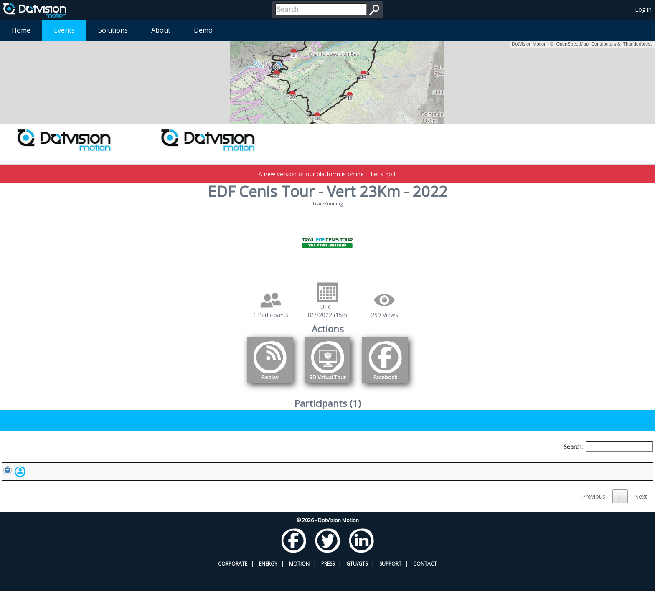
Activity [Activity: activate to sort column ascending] (489, 462)
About (160, 30)
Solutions (113, 30)
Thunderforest (637, 43)
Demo (203, 30)
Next (641, 516)
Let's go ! (383, 174)
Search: (608, 446)
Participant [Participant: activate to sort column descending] (82, 462)
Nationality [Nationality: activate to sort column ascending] (360, 462)
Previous (593, 516)
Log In (643, 9)
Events (64, 30)
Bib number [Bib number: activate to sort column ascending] (219, 462)
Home (21, 30)
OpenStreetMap (572, 43)
